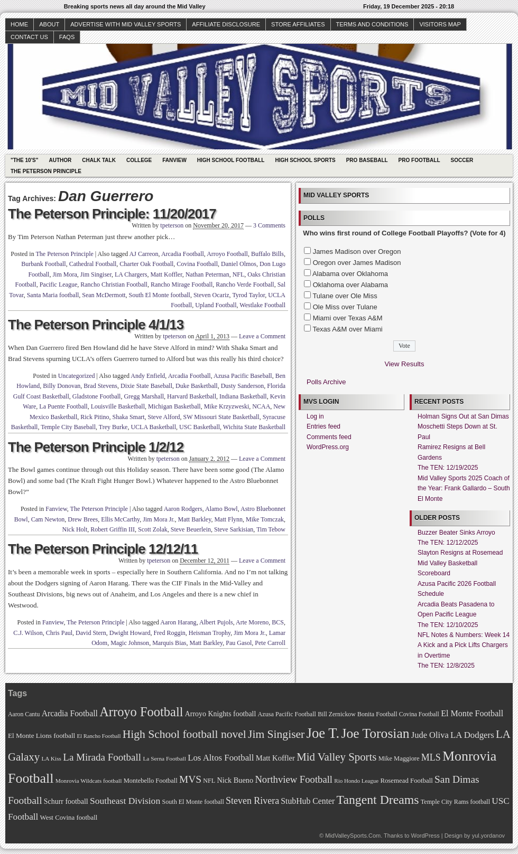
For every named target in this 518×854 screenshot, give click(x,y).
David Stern (91, 633)
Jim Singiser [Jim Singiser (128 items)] (276, 734)
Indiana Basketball (243, 396)
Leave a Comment (262, 336)
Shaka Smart (129, 417)
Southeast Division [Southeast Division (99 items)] (125, 800)
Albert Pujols (216, 622)
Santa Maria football (53, 295)
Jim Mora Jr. (158, 519)
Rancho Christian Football (113, 284)
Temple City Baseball (68, 427)
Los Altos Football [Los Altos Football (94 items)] (221, 758)
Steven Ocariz (211, 295)
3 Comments (269, 225)
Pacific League (59, 284)
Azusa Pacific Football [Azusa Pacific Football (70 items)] (287, 714)
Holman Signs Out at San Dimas (463, 416)
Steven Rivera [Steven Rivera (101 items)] (252, 800)
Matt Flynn (228, 519)
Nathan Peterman (207, 274)
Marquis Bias (169, 643)
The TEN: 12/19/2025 (448, 467)
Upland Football (215, 305)
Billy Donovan (61, 386)
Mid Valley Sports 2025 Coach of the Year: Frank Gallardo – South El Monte (464, 488)
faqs (67, 37)
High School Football (231, 160)
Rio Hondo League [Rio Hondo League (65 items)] (356, 780)
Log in (315, 416)
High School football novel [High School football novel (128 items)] (184, 734)
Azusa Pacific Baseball (243, 375)
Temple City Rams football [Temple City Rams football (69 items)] (455, 801)
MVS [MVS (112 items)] (190, 779)
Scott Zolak (153, 529)
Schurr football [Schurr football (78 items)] (66, 801)
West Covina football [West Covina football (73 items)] (69, 817)
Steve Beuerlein (191, 529)
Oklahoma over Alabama (350, 285)
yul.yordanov (488, 835)
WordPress (425, 835)
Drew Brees (83, 519)
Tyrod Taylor (248, 295)
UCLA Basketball (153, 427)
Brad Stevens (100, 386)
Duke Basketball (196, 386)
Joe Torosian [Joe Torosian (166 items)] (375, 733)
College (139, 160)
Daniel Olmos (238, 264)
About (49, 24)
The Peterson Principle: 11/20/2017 (112, 214)
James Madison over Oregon (357, 251)
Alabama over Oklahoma (350, 274)
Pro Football (419, 160)
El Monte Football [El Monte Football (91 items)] (472, 713)
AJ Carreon (144, 254)
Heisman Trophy (210, 633)
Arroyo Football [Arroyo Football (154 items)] (141, 712)
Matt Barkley (194, 519)
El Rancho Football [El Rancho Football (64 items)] (99, 736)
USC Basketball (199, 427)
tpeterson (171, 225)
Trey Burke (113, 427)
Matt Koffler (166, 274)
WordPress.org (328, 447)
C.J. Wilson (28, 633)
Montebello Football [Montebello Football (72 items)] (151, 780)
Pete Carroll (270, 643)
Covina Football (197, 264)
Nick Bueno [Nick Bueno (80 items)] (235, 780)
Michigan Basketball (174, 406)
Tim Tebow (270, 529)
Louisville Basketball (118, 406)
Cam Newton (48, 519)
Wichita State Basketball (254, 427)
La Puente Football (63, 406)
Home (19, 24)
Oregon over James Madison (357, 263)
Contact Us (29, 37)
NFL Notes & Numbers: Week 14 (464, 635)
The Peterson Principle (46, 171)
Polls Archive (326, 382)
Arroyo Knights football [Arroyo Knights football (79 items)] (220, 714)
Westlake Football (262, 305)
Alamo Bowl (221, 509)
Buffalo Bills (267, 254)
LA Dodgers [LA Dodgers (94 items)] (472, 735)
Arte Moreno (252, 622)
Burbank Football (43, 264)
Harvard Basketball (191, 396)
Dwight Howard (130, 633)
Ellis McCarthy (120, 519)
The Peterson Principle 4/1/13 (95, 325)
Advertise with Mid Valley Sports (125, 24)
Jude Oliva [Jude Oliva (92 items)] (430, 735)
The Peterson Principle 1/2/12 (95, 447)
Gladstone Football (96, 396)
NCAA (261, 406)
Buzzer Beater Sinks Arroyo (456, 532)
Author (60, 160)
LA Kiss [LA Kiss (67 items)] (51, 758)
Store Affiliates (298, 24)
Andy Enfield (148, 375)
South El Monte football (159, 295)
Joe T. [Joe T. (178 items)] (323, 733)
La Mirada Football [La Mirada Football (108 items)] (102, 757)
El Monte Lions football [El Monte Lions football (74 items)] (41, 735)
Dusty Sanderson (242, 386)
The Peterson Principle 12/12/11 (103, 549)
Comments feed (329, 437)
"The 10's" (24, 160)
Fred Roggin (169, 633)
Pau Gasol (239, 643)
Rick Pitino (94, 417)
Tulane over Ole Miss (344, 296)
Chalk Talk (99, 160)
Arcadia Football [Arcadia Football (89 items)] (70, 713)
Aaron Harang (178, 622)
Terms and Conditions (372, 24)
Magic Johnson (129, 643)
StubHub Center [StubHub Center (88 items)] (308, 800)
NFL (239, 274)
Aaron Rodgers (183, 509)
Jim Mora (64, 274)
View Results (404, 364)
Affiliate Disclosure (226, 24)
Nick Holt (75, 529)
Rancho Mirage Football (181, 284)
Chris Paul (59, 633)
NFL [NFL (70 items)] (209, 780)
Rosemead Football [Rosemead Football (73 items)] (406, 780)
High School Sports (305, 160)
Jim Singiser (96, 274)
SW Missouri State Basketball (221, 417)
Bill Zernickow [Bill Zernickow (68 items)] (336, 714)
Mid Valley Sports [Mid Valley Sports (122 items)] (336, 757)
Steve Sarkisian (233, 529)
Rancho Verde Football (245, 284)
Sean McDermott (103, 295)
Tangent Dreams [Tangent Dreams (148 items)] (378, 799)
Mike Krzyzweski (226, 406)
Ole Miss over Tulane (345, 307)
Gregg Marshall (144, 396)
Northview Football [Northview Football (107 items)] (293, 779)
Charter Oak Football (146, 264)
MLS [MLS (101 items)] (431, 757)
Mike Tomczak (265, 519)
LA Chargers (131, 274)
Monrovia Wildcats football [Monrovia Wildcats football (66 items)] (89, 780)
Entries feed (323, 426)
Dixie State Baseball (146, 386)
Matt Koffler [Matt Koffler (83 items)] (275, 758)
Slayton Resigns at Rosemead (460, 552)
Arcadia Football (182, 254)
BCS (278, 622)
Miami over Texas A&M (348, 318)
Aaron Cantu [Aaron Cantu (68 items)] (24, 714)
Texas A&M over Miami (347, 329)
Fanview (174, 160)
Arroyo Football (227, 254)
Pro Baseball (367, 160)
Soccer (462, 160)
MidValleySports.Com (353, 835)
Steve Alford (164, 417)
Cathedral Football (93, 264)
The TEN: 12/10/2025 (448, 625)
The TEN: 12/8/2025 (446, 665)
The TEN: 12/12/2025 (448, 542)
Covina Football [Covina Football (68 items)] (419, 714)
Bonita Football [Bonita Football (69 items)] (377, 714)
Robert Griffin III (112, 529)
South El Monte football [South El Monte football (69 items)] (193, 801)
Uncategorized (76, 375)
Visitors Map (439, 24)
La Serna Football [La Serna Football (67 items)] (164, 758)
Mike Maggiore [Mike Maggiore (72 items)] (399, 758)
